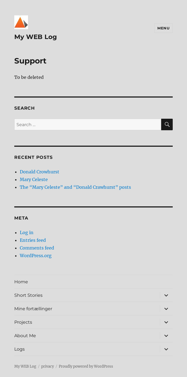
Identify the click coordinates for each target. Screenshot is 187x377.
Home (21, 281)
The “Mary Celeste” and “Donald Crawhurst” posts (75, 187)
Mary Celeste (34, 179)
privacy (47, 366)
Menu (163, 28)
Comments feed (37, 248)
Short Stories (28, 295)
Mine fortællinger (33, 308)
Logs (19, 349)
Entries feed (33, 240)
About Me (25, 335)
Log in (27, 232)
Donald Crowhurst (39, 171)
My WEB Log (35, 37)
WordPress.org (36, 255)
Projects (23, 322)
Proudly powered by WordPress (86, 366)
